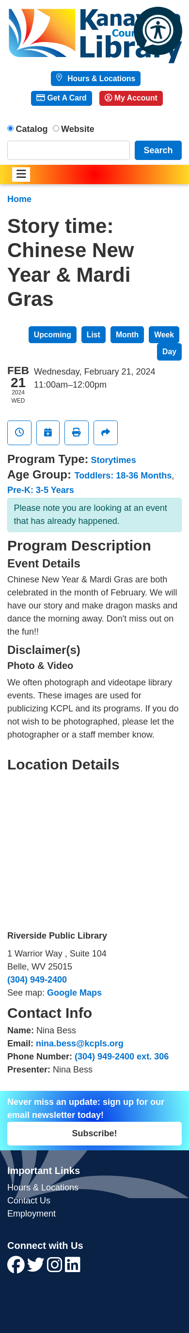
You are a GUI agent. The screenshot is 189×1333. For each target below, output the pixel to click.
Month (127, 335)
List (93, 335)
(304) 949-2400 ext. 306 (122, 1056)
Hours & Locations (100, 78)
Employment (31, 1213)
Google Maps (74, 993)
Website (77, 129)
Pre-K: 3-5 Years (40, 490)
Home (19, 199)
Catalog (32, 129)
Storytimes (113, 460)
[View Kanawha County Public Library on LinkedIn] (72, 1268)
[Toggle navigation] (21, 174)
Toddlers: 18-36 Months (123, 475)
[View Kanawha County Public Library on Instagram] (56, 1268)
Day (169, 352)
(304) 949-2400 (37, 980)
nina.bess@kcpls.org (80, 1043)
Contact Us (28, 1200)
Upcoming (52, 335)
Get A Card (61, 98)
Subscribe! (94, 1133)
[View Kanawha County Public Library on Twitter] (37, 1268)
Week (164, 335)
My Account (131, 98)
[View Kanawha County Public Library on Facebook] (17, 1268)
